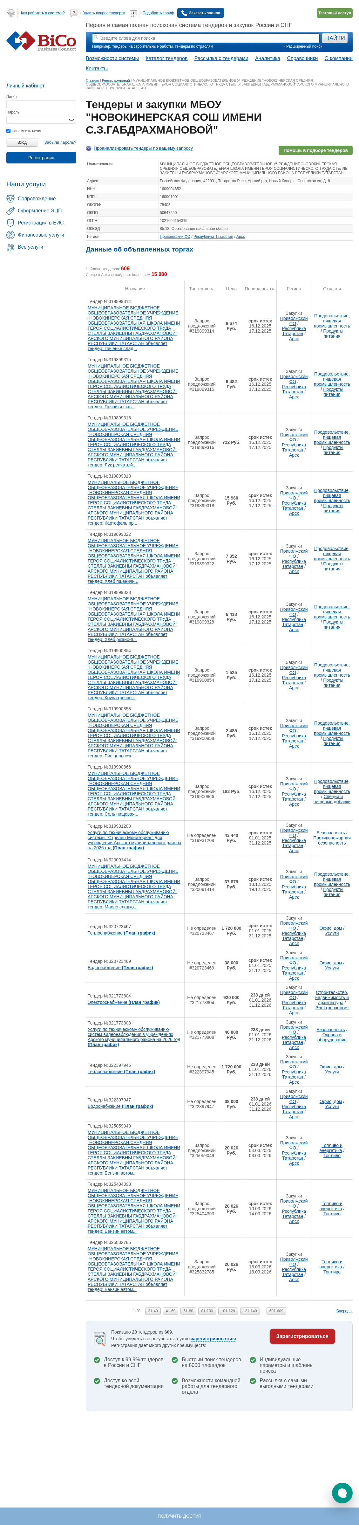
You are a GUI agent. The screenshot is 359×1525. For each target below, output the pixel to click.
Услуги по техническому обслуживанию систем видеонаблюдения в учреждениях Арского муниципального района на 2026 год (134, 1037)
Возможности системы (112, 58)
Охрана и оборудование (332, 1037)
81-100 (207, 1311)
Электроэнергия (332, 1007)
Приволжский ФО (175, 236)
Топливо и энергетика (331, 1148)
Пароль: (13, 112)
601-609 (276, 1311)
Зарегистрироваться (302, 1336)
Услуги (332, 933)
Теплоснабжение (121, 932)
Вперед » (344, 1311)
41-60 (171, 1311)
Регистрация (41, 157)
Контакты (97, 68)
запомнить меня (23, 131)
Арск (240, 236)
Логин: (12, 96)
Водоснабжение (120, 967)
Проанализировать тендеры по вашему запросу (143, 148)
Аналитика (267, 58)
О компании (339, 58)
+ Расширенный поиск (302, 46)
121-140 (250, 1311)
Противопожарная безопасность (332, 840)
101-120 (228, 1311)
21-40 (153, 1311)
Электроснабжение (124, 1002)
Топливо (332, 1155)
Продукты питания (333, 333)
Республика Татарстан (213, 236)
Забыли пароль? (60, 142)
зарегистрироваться (213, 1338)
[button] (342, 1493)
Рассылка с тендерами (221, 58)
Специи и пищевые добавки (332, 799)
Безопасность (331, 832)
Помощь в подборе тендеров (315, 150)
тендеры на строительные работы (142, 46)
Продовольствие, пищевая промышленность (332, 320)
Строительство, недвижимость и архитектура (332, 997)
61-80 (188, 1311)
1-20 (136, 1311)
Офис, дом (331, 928)
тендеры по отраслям (194, 46)
